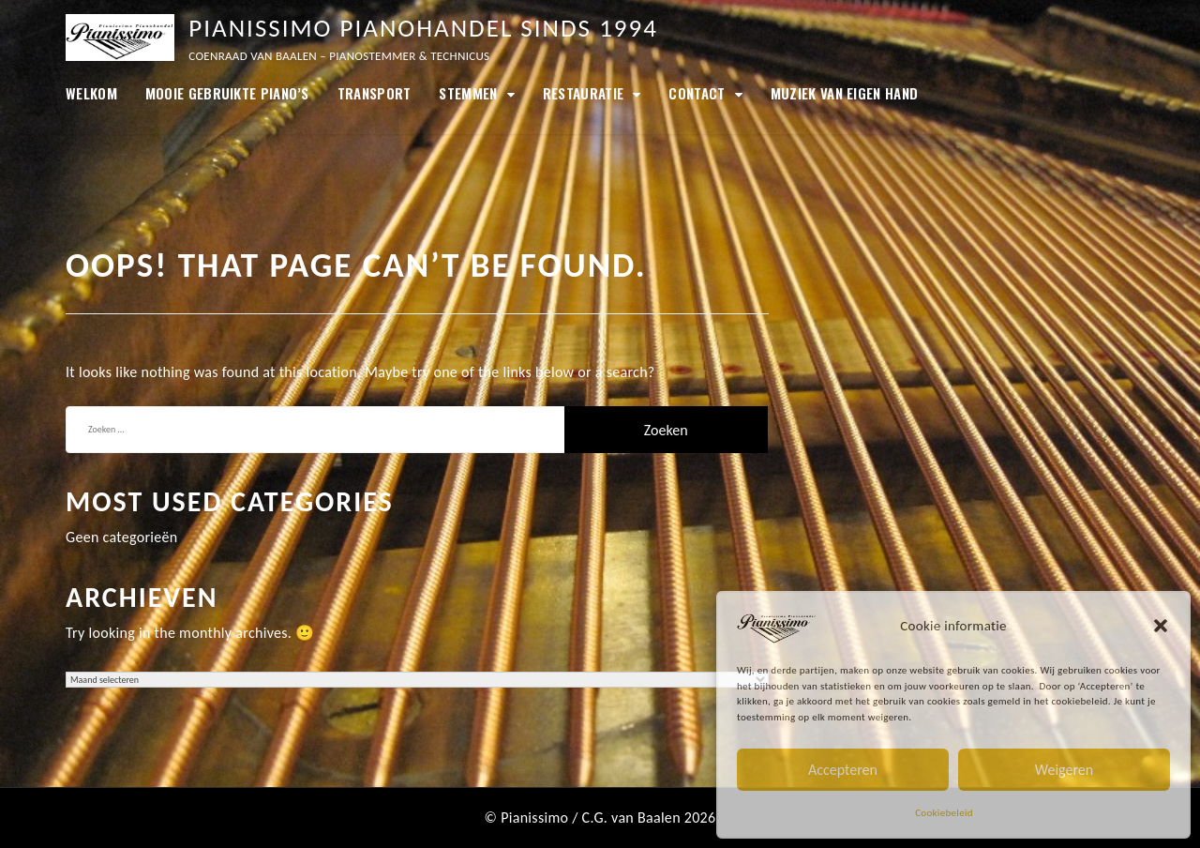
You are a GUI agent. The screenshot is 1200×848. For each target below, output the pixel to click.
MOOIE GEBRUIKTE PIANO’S (227, 93)
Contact (696, 93)
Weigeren (1064, 770)
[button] (1160, 625)
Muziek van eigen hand (844, 93)
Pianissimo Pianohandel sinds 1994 (423, 27)
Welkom (91, 93)
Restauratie (583, 93)
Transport (375, 93)
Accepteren (843, 770)
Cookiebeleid (944, 813)
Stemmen (468, 93)
